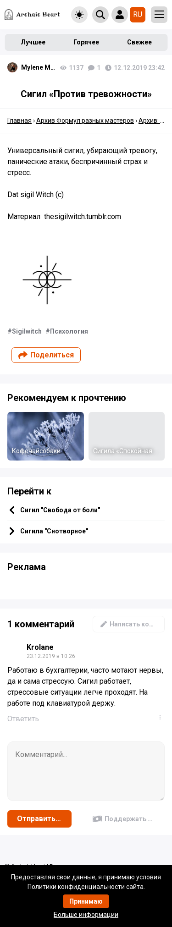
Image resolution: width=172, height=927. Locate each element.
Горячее (86, 42)
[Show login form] (119, 14)
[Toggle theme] (79, 14)
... (162, 717)
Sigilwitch (27, 331)
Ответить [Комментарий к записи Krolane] (23, 718)
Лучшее (33, 42)
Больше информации (86, 914)
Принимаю (86, 901)
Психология (69, 331)
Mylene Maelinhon (38, 67)
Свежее (139, 42)
